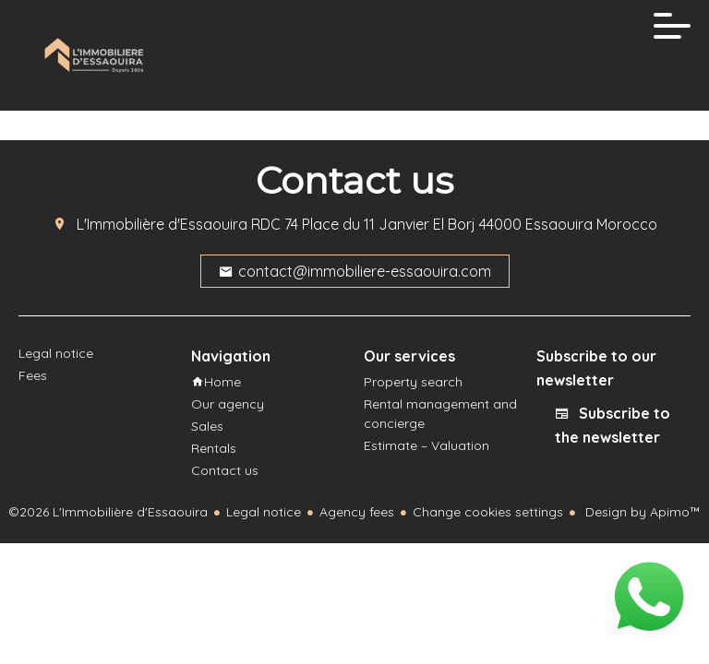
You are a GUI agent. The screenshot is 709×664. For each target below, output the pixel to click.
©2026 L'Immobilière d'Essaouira (108, 512)
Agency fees (356, 512)
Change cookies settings (488, 512)
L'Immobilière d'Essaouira (162, 224)
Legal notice (263, 512)
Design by (641, 512)
